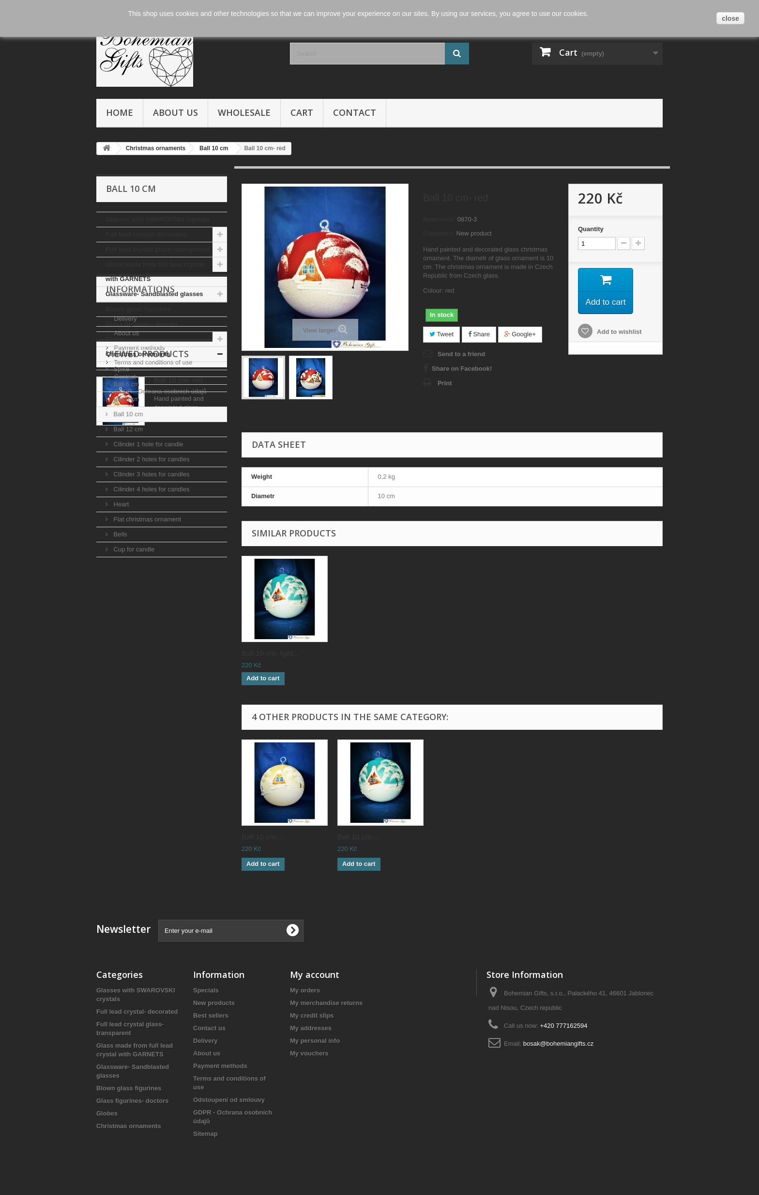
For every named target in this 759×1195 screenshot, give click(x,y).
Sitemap (205, 1133)
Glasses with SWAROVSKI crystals (158, 219)
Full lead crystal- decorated (146, 234)
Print (445, 383)
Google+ (520, 334)
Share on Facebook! (462, 368)
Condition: (439, 233)
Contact (354, 112)
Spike (120, 369)
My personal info (315, 1040)
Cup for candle (133, 549)
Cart (301, 112)
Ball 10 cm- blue (363, 653)
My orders (305, 990)
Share (479, 334)
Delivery (124, 612)
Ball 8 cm (125, 399)
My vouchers (309, 1053)
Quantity (591, 229)
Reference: (439, 219)
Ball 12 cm (127, 429)
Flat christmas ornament (146, 519)
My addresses (311, 1028)
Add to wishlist (618, 333)
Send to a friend (461, 354)
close (730, 18)
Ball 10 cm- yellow (462, 653)
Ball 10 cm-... (263, 837)
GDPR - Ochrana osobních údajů (159, 685)
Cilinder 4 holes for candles (150, 489)
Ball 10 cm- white (269, 653)
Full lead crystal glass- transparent (158, 249)
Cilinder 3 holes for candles (150, 474)
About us (175, 112)
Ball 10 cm (127, 414)
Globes (116, 339)
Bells (119, 534)
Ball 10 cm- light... (558, 653)
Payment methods (138, 641)
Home (119, 112)
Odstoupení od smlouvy (229, 1099)
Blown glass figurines (138, 309)
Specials (206, 990)
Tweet (441, 334)
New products (214, 1002)
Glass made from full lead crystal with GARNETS (155, 272)
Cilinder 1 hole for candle (147, 444)
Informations (140, 586)
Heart (120, 504)
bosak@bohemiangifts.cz (558, 1043)
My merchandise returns (326, 1002)
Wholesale (244, 112)
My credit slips (312, 1015)
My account (314, 974)
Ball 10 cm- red (178, 748)
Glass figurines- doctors (142, 324)
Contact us (209, 1028)
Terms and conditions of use (152, 656)
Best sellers (210, 1015)
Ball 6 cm (125, 384)
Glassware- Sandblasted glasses (154, 294)
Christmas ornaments (138, 354)
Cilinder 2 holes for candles (150, 459)
